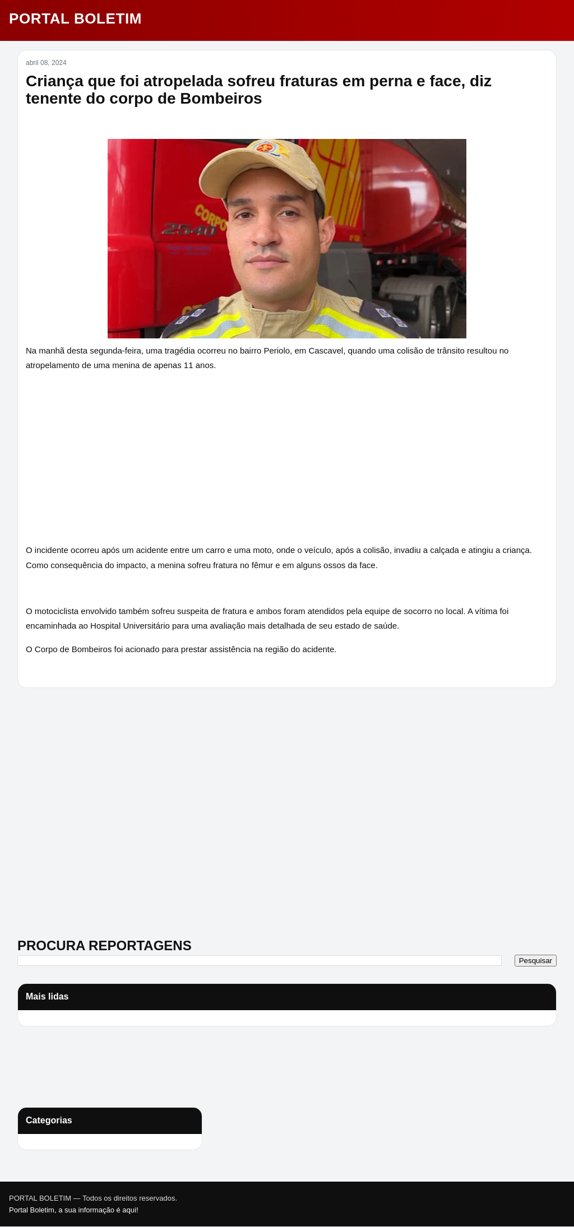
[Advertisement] (87, 775)
